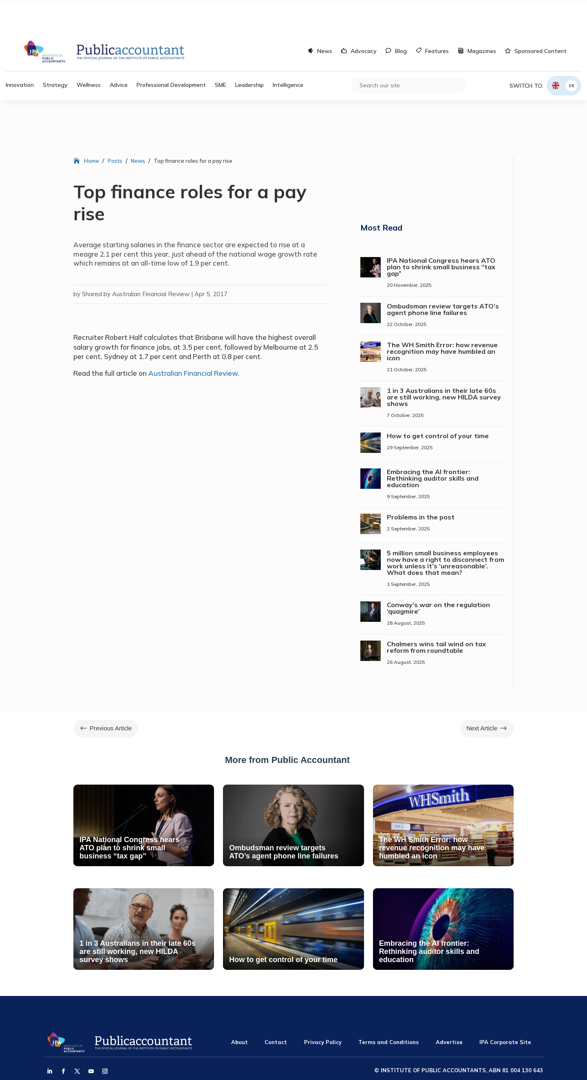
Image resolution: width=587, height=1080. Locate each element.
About (239, 1009)
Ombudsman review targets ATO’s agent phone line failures (443, 276)
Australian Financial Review (193, 340)
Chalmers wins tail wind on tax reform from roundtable (436, 614)
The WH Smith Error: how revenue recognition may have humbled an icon (442, 318)
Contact (276, 1009)
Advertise (449, 1009)
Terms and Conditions (388, 1009)
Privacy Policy (323, 1009)
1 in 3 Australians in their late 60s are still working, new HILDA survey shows (444, 364)
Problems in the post (421, 484)
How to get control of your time (438, 403)
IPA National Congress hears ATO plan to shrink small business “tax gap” (441, 234)
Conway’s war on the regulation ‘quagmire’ (438, 575)
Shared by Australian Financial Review (136, 261)
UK (571, 53)
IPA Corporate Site (505, 1009)
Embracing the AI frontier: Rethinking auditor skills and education (433, 445)
